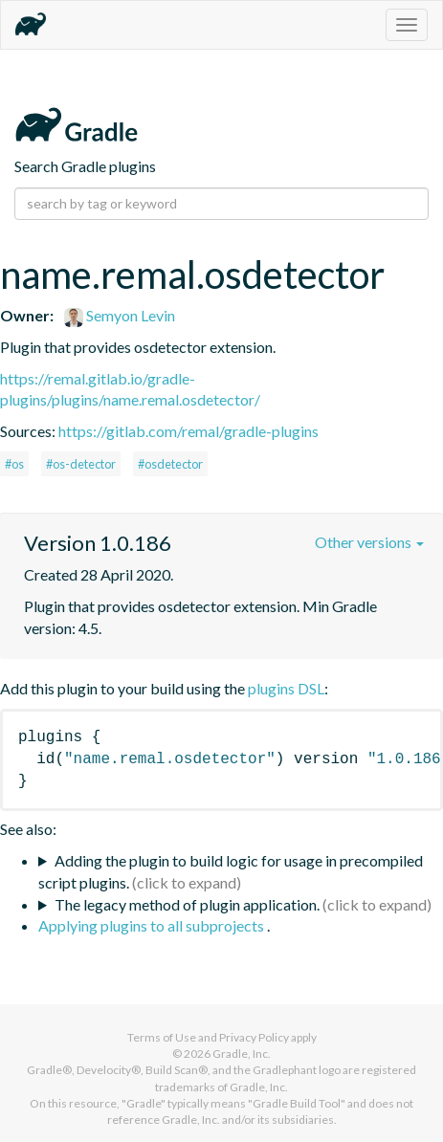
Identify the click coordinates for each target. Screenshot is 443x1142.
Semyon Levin (119, 315)
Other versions (369, 542)
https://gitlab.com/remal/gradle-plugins (188, 431)
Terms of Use (161, 1037)
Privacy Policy (254, 1037)
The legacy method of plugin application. (187, 904)
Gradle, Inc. (241, 1053)
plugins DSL (286, 688)
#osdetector (170, 464)
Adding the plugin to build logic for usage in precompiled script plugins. (230, 871)
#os (14, 464)
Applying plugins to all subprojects (152, 925)
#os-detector (81, 464)
